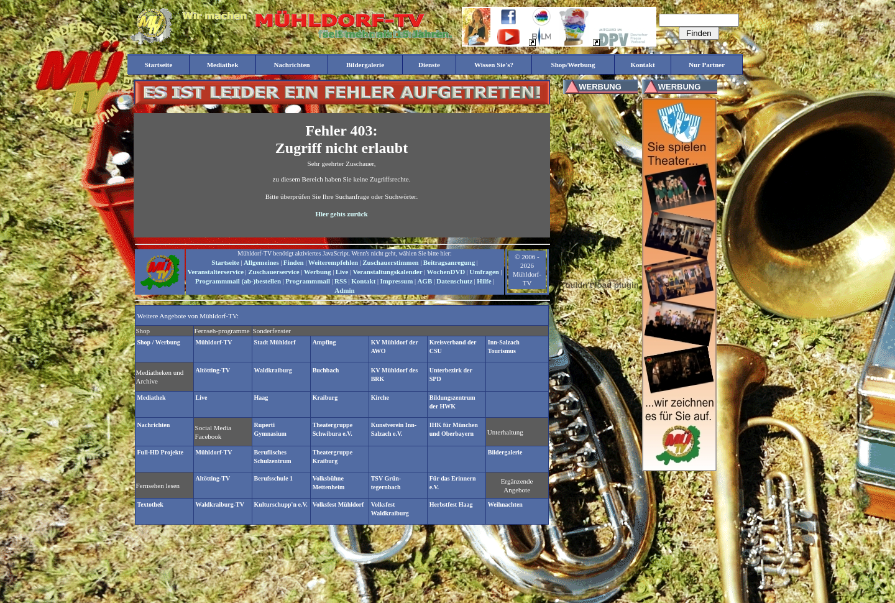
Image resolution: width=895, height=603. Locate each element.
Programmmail (307, 281)
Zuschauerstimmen (390, 262)
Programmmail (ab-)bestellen (238, 281)
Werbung (317, 271)
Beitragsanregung (449, 262)
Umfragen (484, 271)
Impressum (396, 281)
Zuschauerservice (273, 271)
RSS (340, 281)
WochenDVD (446, 271)
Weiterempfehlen (333, 262)
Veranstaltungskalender (387, 271)
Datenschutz (454, 281)
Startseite (225, 262)
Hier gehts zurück (341, 214)
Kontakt (363, 281)
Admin (344, 290)
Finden (293, 262)
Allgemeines (261, 262)
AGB (424, 281)
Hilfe (484, 281)
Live (342, 271)
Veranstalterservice (216, 271)
